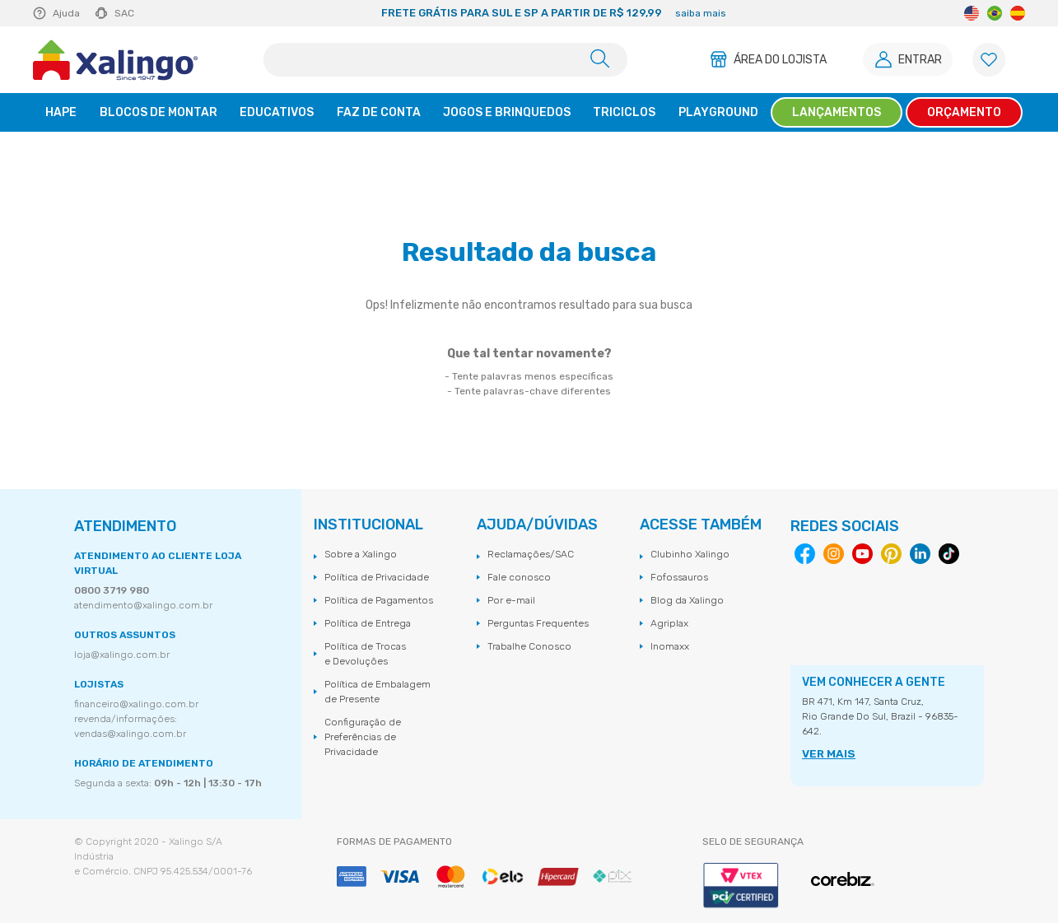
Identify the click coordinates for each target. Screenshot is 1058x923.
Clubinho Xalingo (689, 554)
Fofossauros (679, 577)
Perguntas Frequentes (538, 623)
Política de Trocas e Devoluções (365, 654)
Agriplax (669, 623)
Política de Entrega (367, 623)
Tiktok (949, 553)
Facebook (805, 553)
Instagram (833, 553)
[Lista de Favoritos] (988, 60)
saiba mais (700, 13)
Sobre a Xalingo (360, 554)
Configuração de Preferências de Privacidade (362, 737)
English (971, 13)
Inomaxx (669, 646)
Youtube (862, 553)
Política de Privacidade (376, 577)
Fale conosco (519, 577)
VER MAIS (825, 754)
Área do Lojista (775, 60)
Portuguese (994, 13)
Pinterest (891, 553)
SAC (124, 13)
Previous (230, 13)
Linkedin (920, 553)
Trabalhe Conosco (529, 646)
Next (876, 13)
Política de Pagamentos (378, 600)
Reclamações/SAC (530, 554)
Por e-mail (511, 600)
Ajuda (66, 13)
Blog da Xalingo (687, 600)
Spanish (1017, 13)
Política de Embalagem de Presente (377, 691)
